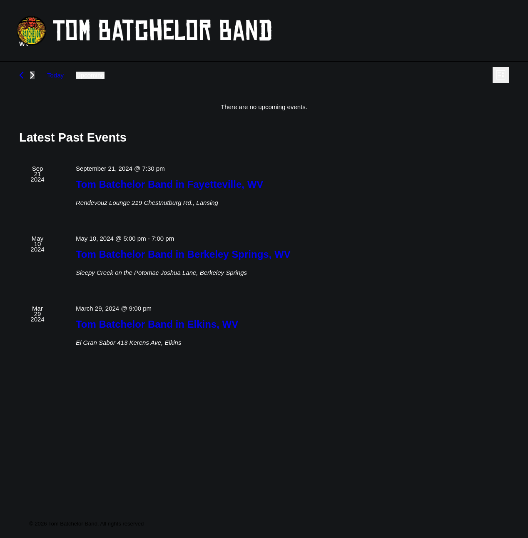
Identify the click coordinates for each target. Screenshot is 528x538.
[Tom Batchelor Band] (197, 30)
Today (55, 136)
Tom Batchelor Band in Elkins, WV (157, 385)
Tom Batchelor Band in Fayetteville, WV (169, 245)
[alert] (264, 168)
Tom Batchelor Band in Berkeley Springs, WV (183, 315)
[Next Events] (32, 136)
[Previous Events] (21, 136)
